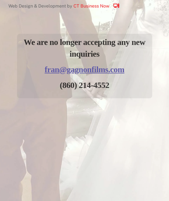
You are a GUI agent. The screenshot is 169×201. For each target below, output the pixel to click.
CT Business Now (98, 6)
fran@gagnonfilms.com (84, 69)
